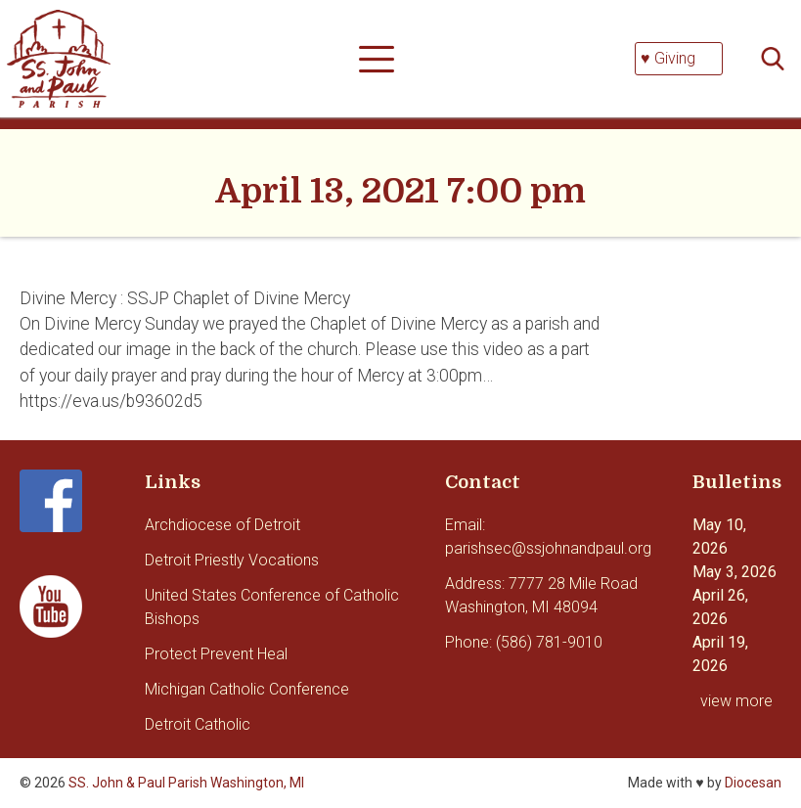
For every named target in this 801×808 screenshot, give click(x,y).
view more (736, 701)
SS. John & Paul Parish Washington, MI (186, 782)
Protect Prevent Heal (216, 654)
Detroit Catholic (197, 724)
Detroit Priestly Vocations (232, 560)
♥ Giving (668, 58)
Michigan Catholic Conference (247, 689)
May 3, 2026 (734, 571)
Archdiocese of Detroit (222, 525)
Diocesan (753, 782)
